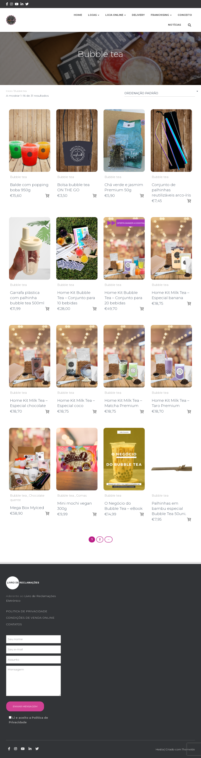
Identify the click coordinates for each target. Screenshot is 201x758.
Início (9, 90)
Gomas (81, 495)
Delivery (138, 14)
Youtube (16, 4)
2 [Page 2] (100, 539)
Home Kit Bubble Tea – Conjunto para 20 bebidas (123, 297)
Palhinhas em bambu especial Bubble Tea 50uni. (169, 508)
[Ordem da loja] (159, 94)
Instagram (11, 4)
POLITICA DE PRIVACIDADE (26, 611)
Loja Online (115, 14)
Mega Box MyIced (27, 507)
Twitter (27, 4)
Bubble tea (18, 177)
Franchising (161, 14)
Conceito (185, 14)
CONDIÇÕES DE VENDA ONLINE (30, 617)
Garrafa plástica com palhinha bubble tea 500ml (27, 297)
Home (78, 14)
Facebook (7, 4)
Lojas (93, 14)
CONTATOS (14, 624)
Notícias (174, 24)
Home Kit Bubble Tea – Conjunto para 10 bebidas (76, 297)
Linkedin (22, 4)
